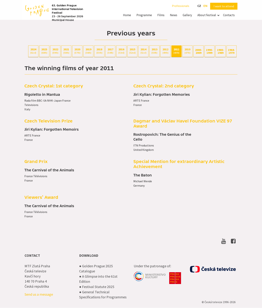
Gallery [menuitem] (187, 15)
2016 (121, 51)
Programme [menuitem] (144, 15)
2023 (44, 51)
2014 (143, 51)
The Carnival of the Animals (49, 170)
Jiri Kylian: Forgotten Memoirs (51, 129)
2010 (187, 51)
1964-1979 (231, 51)
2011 (176, 51)
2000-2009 (198, 51)
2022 (55, 51)
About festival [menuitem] (206, 15)
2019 (88, 51)
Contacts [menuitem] (229, 15)
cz (199, 6)
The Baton (142, 175)
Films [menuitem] (160, 15)
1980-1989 (220, 51)
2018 (99, 51)
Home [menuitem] (127, 15)
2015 (132, 51)
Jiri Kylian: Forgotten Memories (161, 94)
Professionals (180, 6)
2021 (66, 51)
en (205, 6)
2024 (33, 51)
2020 (77, 51)
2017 (110, 51)
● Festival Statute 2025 (96, 286)
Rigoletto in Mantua (42, 94)
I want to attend (224, 6)
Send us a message (39, 294)
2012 (165, 51)
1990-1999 (209, 51)
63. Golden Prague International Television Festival (67, 9)
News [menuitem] (173, 15)
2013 (154, 51)
